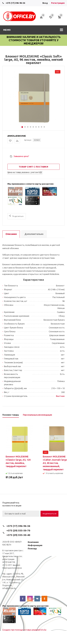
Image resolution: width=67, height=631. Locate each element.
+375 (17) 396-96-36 (15, 3)
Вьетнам (60, 396)
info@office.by (9, 588)
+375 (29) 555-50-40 (18, 535)
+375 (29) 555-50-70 (18, 530)
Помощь (32, 548)
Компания (33, 542)
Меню (7, 30)
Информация (35, 545)
